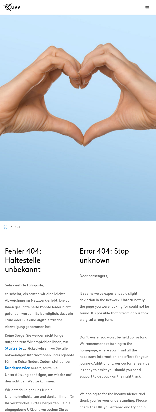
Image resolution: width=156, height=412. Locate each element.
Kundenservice (17, 368)
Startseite (13, 348)
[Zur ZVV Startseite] (12, 7)
